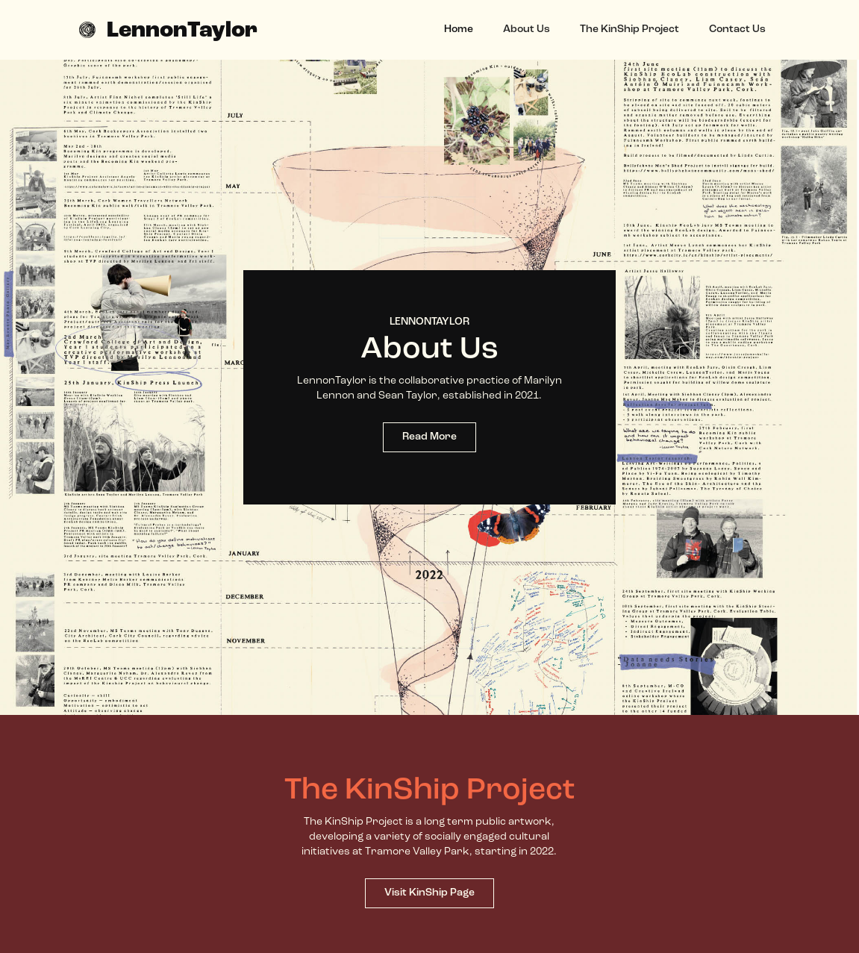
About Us (526, 29)
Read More (429, 437)
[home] (168, 30)
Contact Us (737, 29)
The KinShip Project (629, 29)
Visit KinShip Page (429, 893)
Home (458, 29)
